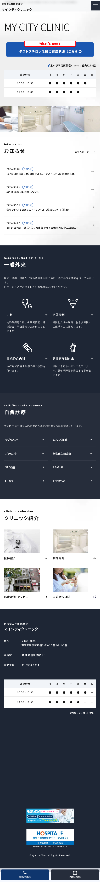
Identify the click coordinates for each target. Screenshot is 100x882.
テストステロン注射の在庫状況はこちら (50, 48)
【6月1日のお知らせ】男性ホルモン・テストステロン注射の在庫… (49, 171)
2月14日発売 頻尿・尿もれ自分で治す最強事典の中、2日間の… (49, 225)
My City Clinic (39, 865)
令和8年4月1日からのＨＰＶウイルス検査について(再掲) (49, 207)
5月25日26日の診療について (49, 189)
